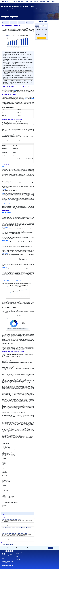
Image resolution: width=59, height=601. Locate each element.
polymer (3, 193)
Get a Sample (5, 17)
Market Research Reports (19, 552)
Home (14, 1)
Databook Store (18, 553)
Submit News (18, 562)
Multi (41, 25)
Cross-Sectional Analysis (39, 34)
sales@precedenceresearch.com (7, 514)
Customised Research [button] (42, 1)
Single (37, 25)
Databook (37, 31)
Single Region (39, 29)
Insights (17, 556)
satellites (26, 98)
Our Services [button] (35, 1)
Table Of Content (14, 17)
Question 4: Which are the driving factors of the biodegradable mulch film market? (14, 533)
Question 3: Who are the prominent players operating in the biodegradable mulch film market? (16, 527)
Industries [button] (30, 1)
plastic (15, 90)
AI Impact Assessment (24, 1)
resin (9, 199)
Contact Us (53, 1)
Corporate (45, 25)
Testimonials (18, 559)
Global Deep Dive (38, 27)
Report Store (18, 1)
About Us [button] (48, 1)
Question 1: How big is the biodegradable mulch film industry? (11, 519)
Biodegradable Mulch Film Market (7, 544)
